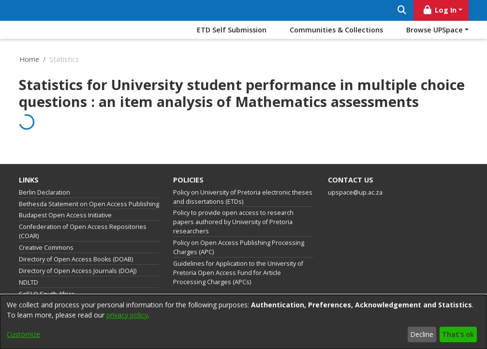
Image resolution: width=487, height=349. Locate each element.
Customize (23, 334)
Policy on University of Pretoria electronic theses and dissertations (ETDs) (242, 197)
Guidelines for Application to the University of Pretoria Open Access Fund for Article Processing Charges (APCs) (238, 272)
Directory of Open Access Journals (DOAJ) (77, 271)
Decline (421, 334)
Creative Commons (46, 247)
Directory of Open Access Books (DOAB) (76, 259)
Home (29, 59)
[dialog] (243, 322)
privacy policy (127, 314)
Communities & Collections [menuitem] (336, 29)
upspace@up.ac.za (355, 192)
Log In (439, 10)
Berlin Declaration (44, 192)
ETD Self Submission (231, 29)
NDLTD (28, 282)
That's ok (458, 334)
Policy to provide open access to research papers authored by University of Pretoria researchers (233, 222)
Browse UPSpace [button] (434, 29)
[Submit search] (402, 10)
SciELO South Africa (46, 294)
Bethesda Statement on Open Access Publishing (89, 204)
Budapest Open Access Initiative (65, 215)
